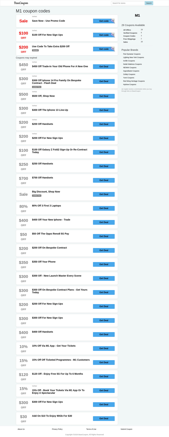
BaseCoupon (21, 3)
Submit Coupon (126, 429)
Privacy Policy (57, 429)
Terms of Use (91, 429)
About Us (21, 429)
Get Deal (103, 66)
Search (149, 3)
